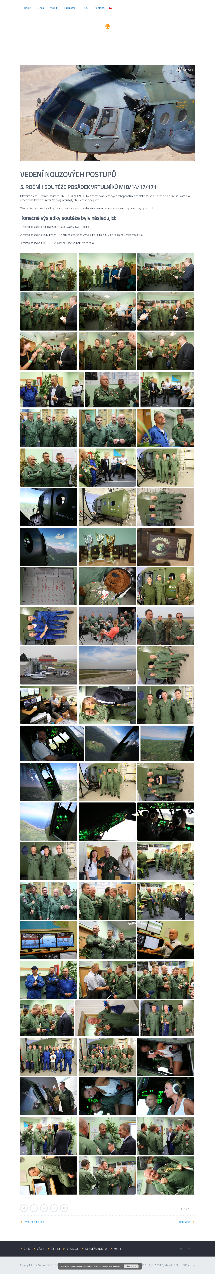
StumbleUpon (64, 1208)
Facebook (34, 1208)
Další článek (184, 1221)
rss (189, 1248)
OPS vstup (188, 1265)
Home (27, 8)
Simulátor (69, 8)
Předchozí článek (34, 1221)
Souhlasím (131, 1266)
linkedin (180, 1248)
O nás (40, 8)
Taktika (55, 1248)
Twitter (24, 1208)
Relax (85, 8)
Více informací (114, 1266)
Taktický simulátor (96, 1248)
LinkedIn (54, 1208)
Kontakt (99, 8)
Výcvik (53, 8)
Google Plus (44, 1208)
